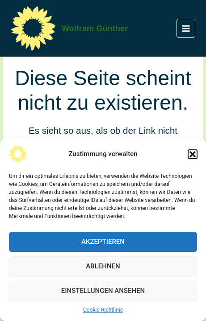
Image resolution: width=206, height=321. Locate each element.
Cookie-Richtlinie (103, 310)
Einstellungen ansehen (103, 291)
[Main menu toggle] (186, 28)
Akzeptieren (103, 242)
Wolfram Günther (95, 28)
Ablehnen (103, 266)
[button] (192, 154)
